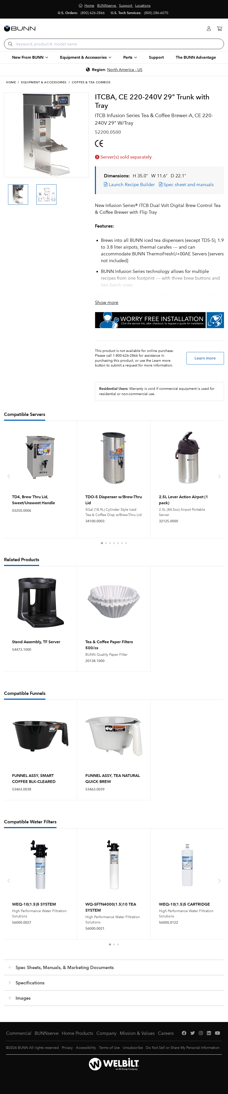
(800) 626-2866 (93, 13)
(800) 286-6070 (156, 13)
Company (106, 1033)
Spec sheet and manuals (186, 184)
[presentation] (8, 476)
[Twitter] (192, 1033)
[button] (102, 543)
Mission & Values (137, 1033)
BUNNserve (47, 1033)
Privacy (67, 1048)
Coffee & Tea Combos (91, 82)
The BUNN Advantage (196, 57)
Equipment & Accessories (44, 82)
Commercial (18, 1033)
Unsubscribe (133, 1048)
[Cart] (219, 28)
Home (11, 82)
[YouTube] (217, 1033)
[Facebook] (184, 1033)
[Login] (209, 28)
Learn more (205, 358)
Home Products (77, 1033)
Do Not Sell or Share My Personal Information (182, 1048)
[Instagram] (201, 1033)
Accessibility (86, 1048)
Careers (166, 1033)
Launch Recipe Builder (129, 184)
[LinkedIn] (209, 1033)
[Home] (86, 5)
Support (156, 57)
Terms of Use (109, 1048)
